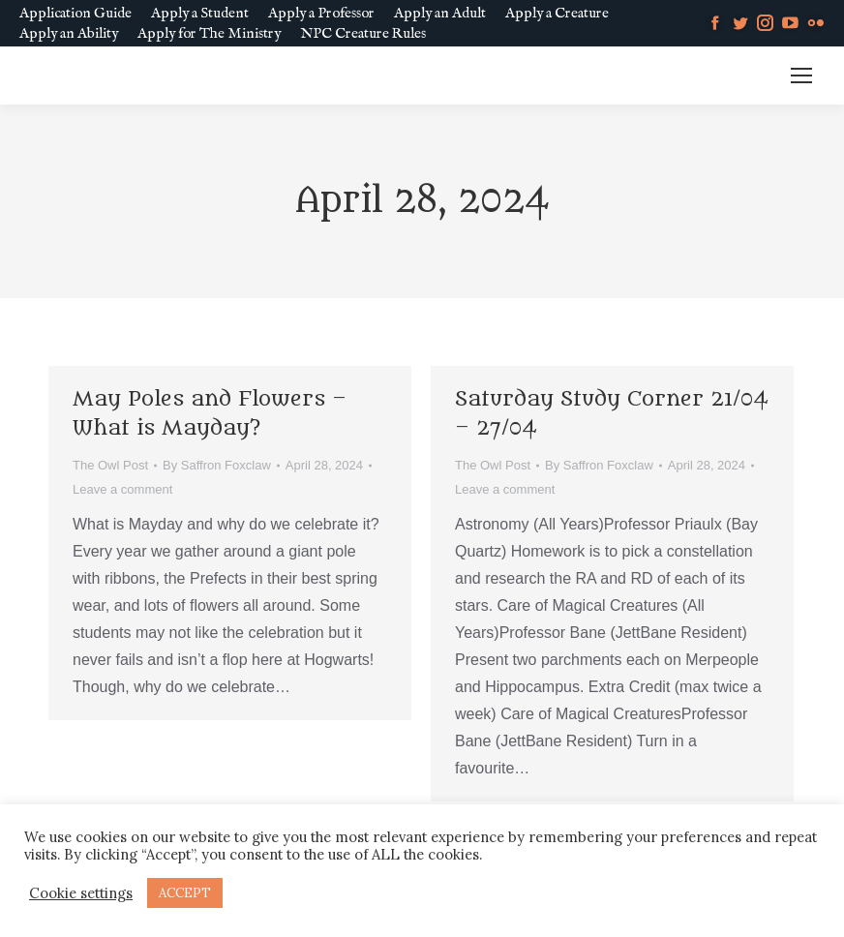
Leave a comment (122, 489)
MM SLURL (725, 76)
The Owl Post (110, 465)
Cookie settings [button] (81, 893)
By (217, 465)
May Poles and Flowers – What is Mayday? (210, 413)
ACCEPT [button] (185, 893)
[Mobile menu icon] (801, 75)
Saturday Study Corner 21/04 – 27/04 (612, 413)
